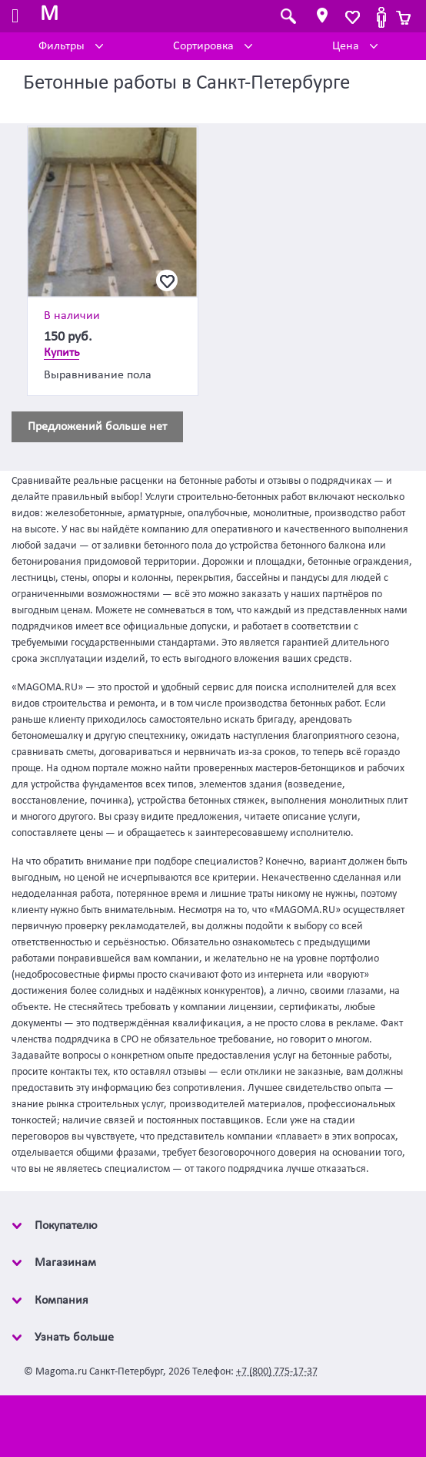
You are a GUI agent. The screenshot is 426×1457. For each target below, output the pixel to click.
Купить (61, 353)
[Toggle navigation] (15, 17)
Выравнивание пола (97, 375)
